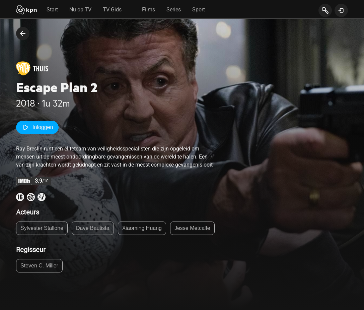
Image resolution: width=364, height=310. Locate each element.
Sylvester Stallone (41, 228)
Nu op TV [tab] (80, 9)
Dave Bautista (93, 228)
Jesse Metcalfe (192, 228)
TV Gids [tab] (112, 9)
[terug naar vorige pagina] (22, 33)
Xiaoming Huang (142, 228)
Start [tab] (52, 9)
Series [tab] (173, 9)
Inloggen (37, 127)
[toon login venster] (341, 10)
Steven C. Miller (39, 265)
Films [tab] (148, 9)
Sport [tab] (198, 9)
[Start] (26, 10)
